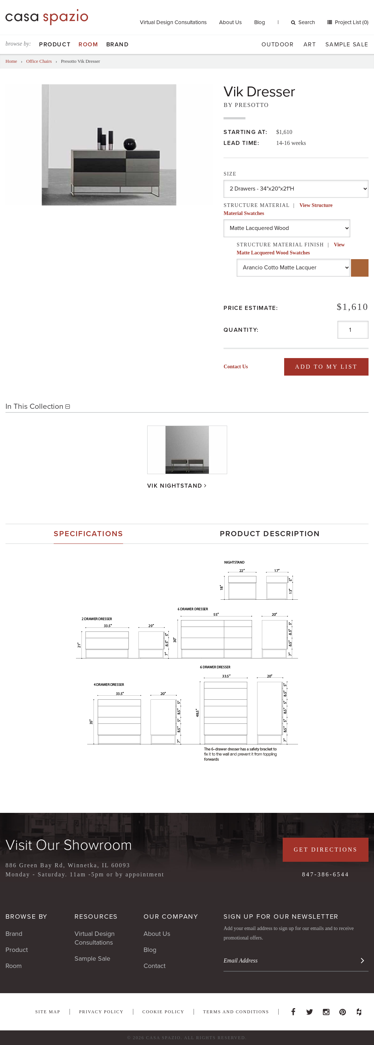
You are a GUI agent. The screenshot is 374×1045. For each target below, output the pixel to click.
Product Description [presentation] (270, 533)
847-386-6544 (325, 874)
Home (11, 61)
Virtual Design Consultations (173, 22)
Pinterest (342, 1009)
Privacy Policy (101, 1011)
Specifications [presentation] (88, 533)
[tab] (88, 533)
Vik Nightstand (174, 485)
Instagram (326, 1009)
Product (54, 44)
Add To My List (326, 367)
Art (310, 44)
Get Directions (326, 849)
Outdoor (278, 44)
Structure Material (278, 209)
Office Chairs (39, 61)
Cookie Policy (163, 1011)
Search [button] (303, 22)
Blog (259, 22)
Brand (117, 44)
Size (230, 174)
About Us (230, 22)
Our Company (171, 917)
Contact (154, 966)
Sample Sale (347, 44)
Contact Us (236, 366)
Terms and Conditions (236, 1011)
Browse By (26, 917)
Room (88, 44)
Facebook (293, 1009)
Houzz (359, 1009)
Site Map (47, 1011)
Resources (96, 917)
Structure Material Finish (291, 249)
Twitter (309, 1009)
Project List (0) (351, 22)
